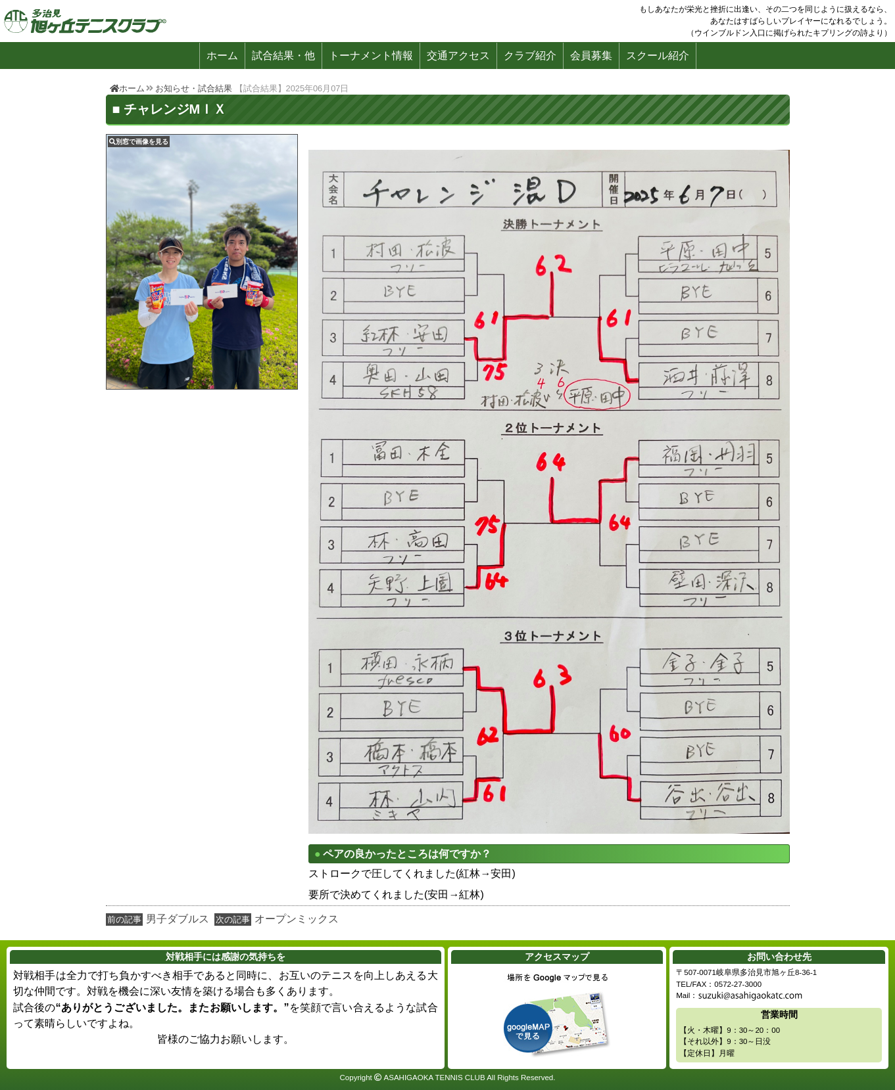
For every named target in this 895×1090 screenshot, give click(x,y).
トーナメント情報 (371, 55)
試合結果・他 (283, 55)
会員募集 (591, 55)
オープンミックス (296, 918)
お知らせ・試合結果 (193, 88)
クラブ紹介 (530, 55)
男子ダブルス (177, 918)
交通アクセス (458, 55)
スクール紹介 (657, 55)
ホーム (222, 55)
